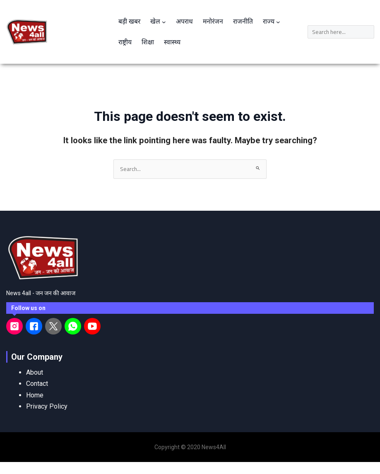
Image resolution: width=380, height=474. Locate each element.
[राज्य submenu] (281, 21)
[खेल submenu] (165, 21)
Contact (37, 384)
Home (34, 395)
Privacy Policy (46, 406)
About (34, 373)
